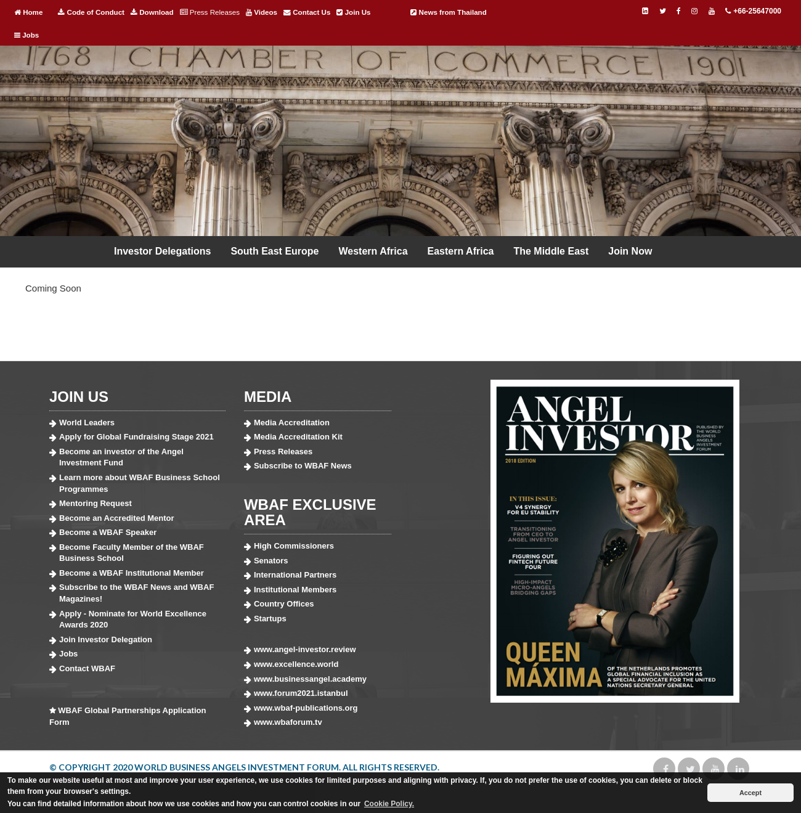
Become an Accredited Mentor (116, 518)
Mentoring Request (95, 503)
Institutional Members (295, 589)
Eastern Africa (461, 251)
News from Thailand (448, 12)
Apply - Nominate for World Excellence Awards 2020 (132, 619)
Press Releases (210, 12)
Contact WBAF (87, 668)
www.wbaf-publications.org (306, 708)
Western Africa (373, 251)
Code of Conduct (91, 12)
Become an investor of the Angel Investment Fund (121, 457)
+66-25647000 (753, 11)
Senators (271, 560)
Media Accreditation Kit (298, 436)
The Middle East (550, 251)
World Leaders (87, 422)
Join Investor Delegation (105, 639)
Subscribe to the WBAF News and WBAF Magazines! (136, 592)
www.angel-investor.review (305, 649)
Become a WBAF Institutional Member (131, 573)
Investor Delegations (162, 251)
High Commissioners (294, 545)
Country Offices (284, 603)
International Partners (295, 574)
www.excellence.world (296, 664)
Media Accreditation (292, 422)
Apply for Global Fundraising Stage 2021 (136, 436)
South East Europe (274, 251)
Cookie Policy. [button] (389, 803)
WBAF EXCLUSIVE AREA (310, 512)
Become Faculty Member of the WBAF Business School (131, 552)
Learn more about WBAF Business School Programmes (139, 483)
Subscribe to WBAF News (303, 465)
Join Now (630, 251)
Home (28, 12)
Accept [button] (750, 792)
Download (152, 12)
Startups (270, 618)
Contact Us (306, 12)
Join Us (353, 12)
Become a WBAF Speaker (108, 532)
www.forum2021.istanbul (301, 693)
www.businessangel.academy (310, 679)
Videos (261, 12)
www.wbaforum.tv (288, 722)
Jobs (26, 35)
